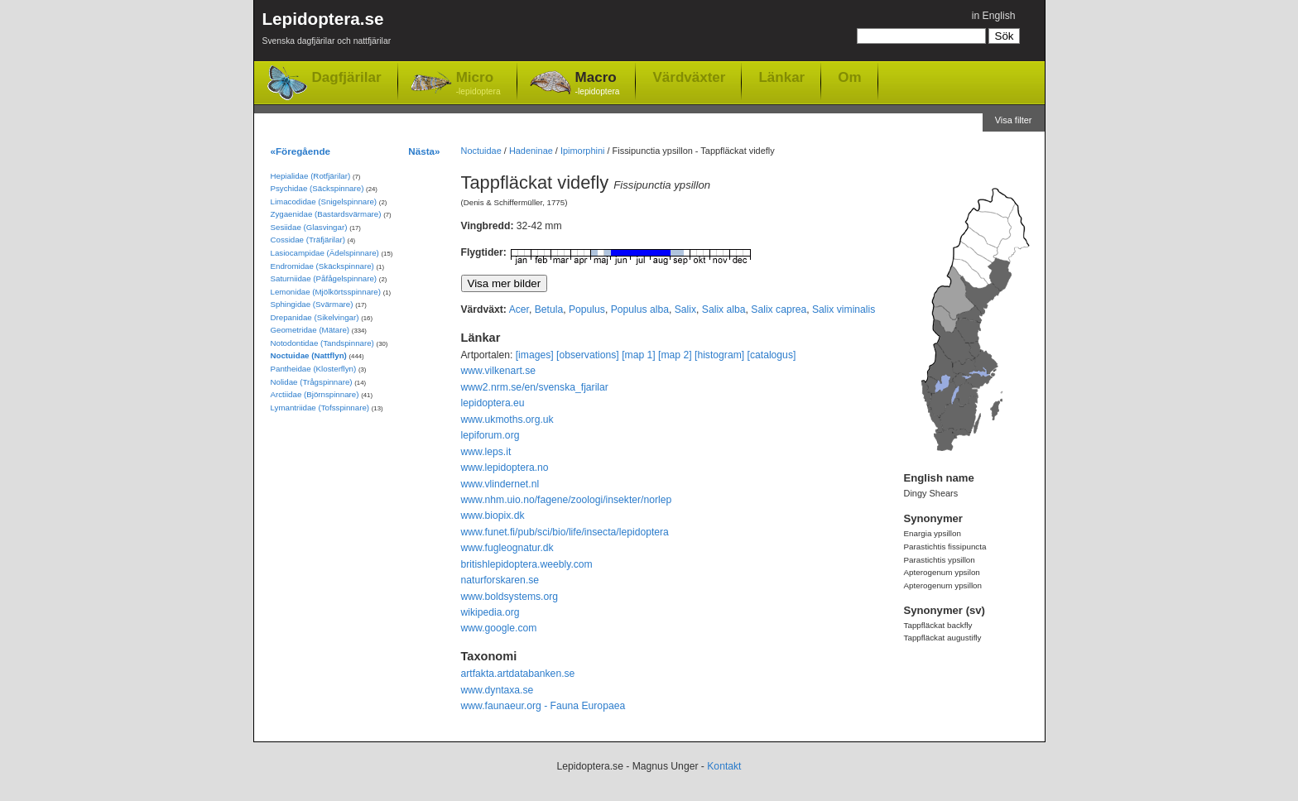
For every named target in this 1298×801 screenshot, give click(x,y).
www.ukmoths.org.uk (507, 419)
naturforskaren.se (500, 580)
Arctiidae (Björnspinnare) (315, 394)
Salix (685, 309)
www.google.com (499, 628)
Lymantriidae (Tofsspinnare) (320, 407)
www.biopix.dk (493, 515)
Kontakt (724, 766)
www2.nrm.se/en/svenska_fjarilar (534, 387)
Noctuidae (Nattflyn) (309, 355)
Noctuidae (481, 151)
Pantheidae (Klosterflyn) (314, 368)
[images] (535, 355)
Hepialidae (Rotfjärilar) (311, 175)
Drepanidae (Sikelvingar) (315, 317)
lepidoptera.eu (493, 403)
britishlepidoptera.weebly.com (527, 564)
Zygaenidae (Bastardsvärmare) (326, 213)
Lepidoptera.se (327, 31)
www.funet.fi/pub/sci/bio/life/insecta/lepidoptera (565, 532)
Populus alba (640, 309)
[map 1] (639, 355)
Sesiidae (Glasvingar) (309, 227)
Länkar (781, 77)
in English (994, 16)
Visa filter (1013, 120)
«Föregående (301, 151)
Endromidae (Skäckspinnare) (322, 266)
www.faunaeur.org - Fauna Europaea (543, 706)
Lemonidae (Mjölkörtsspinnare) (326, 291)
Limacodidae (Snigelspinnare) (324, 201)
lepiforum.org (490, 435)
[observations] (587, 355)
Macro (597, 84)
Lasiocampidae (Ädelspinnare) (325, 252)
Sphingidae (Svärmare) (312, 304)
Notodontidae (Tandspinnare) (322, 343)
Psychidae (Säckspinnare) (317, 188)
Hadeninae (531, 151)
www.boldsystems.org (510, 596)
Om (849, 77)
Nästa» (424, 151)
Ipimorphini (582, 151)
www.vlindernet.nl (500, 484)
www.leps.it (486, 452)
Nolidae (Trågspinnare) (312, 381)
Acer (519, 309)
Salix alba (724, 309)
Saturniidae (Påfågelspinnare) (324, 278)
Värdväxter (688, 77)
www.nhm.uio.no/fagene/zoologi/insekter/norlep (566, 500)
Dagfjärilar (347, 77)
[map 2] (675, 355)
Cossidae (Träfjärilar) (308, 239)
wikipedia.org (490, 612)
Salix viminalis (843, 309)
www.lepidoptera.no (505, 467)
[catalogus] (772, 355)
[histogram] (719, 355)
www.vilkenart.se (498, 371)
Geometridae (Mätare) (310, 329)
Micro (478, 84)
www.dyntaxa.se (497, 690)
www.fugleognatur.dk (507, 548)
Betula (549, 309)
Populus (587, 309)
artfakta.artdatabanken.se (518, 673)
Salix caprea (778, 309)
